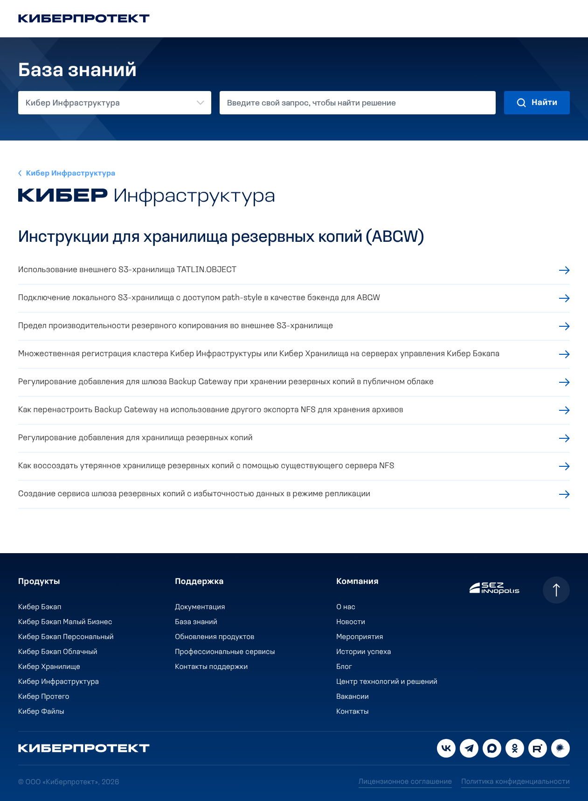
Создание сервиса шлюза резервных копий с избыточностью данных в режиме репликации (194, 494)
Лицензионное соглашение (405, 782)
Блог (344, 667)
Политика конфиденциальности (515, 782)
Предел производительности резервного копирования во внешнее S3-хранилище (175, 326)
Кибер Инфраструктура (71, 173)
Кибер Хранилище (49, 667)
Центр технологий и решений (386, 682)
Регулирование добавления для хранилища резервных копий (135, 438)
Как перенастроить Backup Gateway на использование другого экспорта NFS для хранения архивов (210, 410)
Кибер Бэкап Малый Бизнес (65, 622)
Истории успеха (363, 652)
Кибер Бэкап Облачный (57, 652)
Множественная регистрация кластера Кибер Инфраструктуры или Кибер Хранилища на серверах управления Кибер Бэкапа (259, 354)
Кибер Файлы (41, 712)
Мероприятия (359, 637)
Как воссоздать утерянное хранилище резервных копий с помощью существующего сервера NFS (206, 466)
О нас (345, 607)
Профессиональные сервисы (225, 652)
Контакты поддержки (211, 667)
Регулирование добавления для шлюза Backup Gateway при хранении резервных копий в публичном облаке (226, 382)
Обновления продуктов (215, 637)
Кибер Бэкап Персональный (66, 637)
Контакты (352, 712)
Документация (200, 607)
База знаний (196, 622)
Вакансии (352, 697)
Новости (350, 622)
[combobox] (114, 102)
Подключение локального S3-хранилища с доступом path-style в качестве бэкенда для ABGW (199, 298)
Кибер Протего (43, 697)
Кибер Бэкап (40, 607)
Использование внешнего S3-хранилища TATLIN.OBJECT (127, 270)
